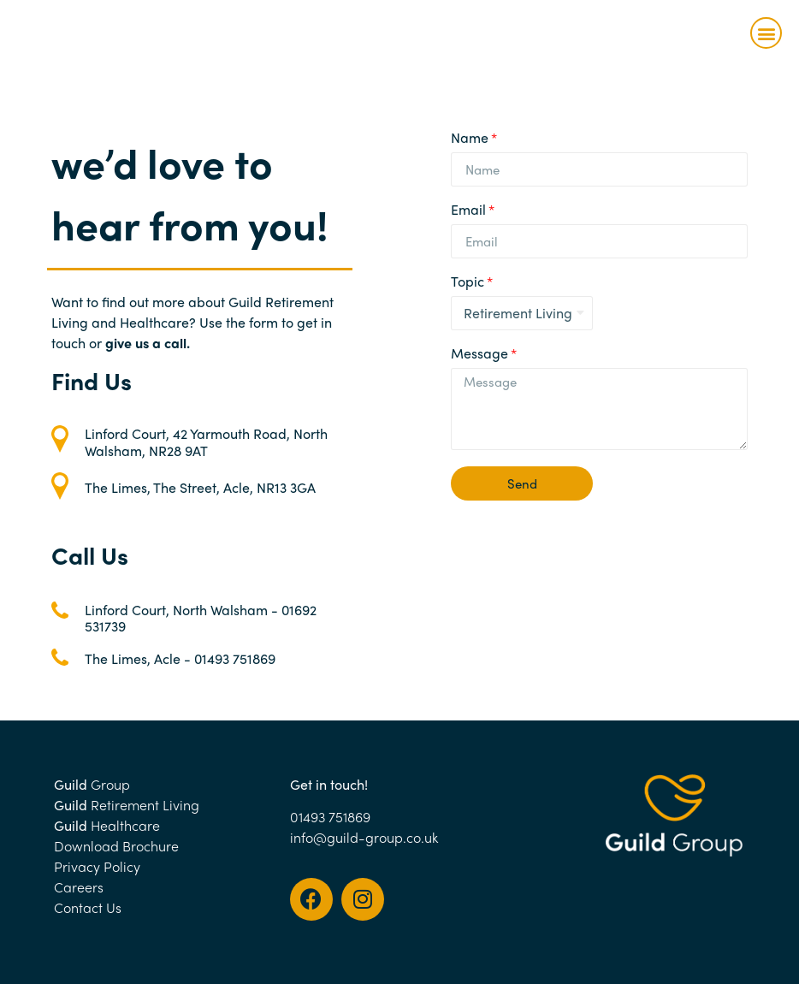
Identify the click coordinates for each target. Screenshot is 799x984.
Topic (467, 283)
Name (469, 139)
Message (479, 355)
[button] (766, 33)
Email (468, 211)
